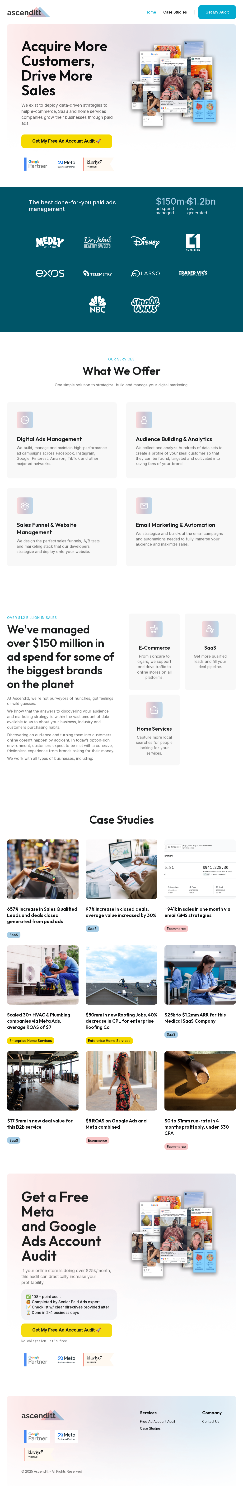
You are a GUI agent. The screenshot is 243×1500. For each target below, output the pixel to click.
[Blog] (43, 888)
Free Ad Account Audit (157, 1421)
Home (150, 12)
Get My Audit (217, 12)
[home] (28, 12)
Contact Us (210, 1421)
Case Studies (175, 12)
